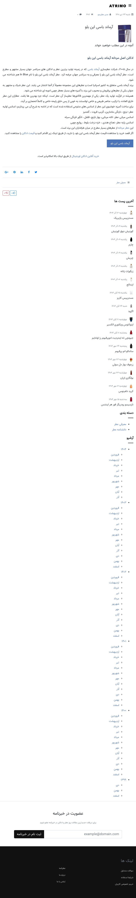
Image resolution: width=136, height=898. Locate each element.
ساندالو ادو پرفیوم (124, 351)
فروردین (115, 455)
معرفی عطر (120, 424)
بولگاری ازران (126, 378)
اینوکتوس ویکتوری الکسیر (120, 324)
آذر (117, 497)
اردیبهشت (114, 460)
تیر (117, 471)
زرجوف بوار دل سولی (122, 364)
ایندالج (130, 285)
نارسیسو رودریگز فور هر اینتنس (117, 404)
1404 (123, 449)
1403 (123, 503)
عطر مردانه (123, 128)
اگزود (130, 311)
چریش (129, 258)
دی (117, 556)
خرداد (116, 465)
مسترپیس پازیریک (123, 218)
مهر (117, 487)
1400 (123, 710)
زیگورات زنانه (127, 271)
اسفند (116, 566)
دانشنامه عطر (119, 430)
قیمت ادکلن (28, 133)
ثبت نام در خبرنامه (29, 834)
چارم (131, 245)
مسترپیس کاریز (125, 298)
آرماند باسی (94, 69)
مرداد (116, 476)
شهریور (115, 481)
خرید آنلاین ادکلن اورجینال (85, 156)
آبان (117, 492)
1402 (123, 572)
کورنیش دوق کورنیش (122, 231)
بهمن (116, 561)
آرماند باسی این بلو (99, 27)
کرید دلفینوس (126, 391)
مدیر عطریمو (103, 14)
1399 (123, 780)
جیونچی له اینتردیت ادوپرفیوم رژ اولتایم (112, 338)
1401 (124, 641)
